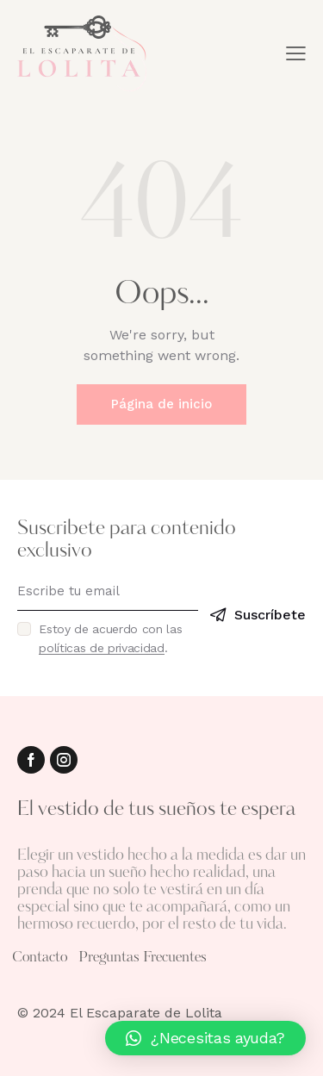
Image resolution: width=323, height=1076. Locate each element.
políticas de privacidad (102, 648)
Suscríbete (270, 614)
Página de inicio (161, 404)
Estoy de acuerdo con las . (110, 638)
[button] (205, 1038)
